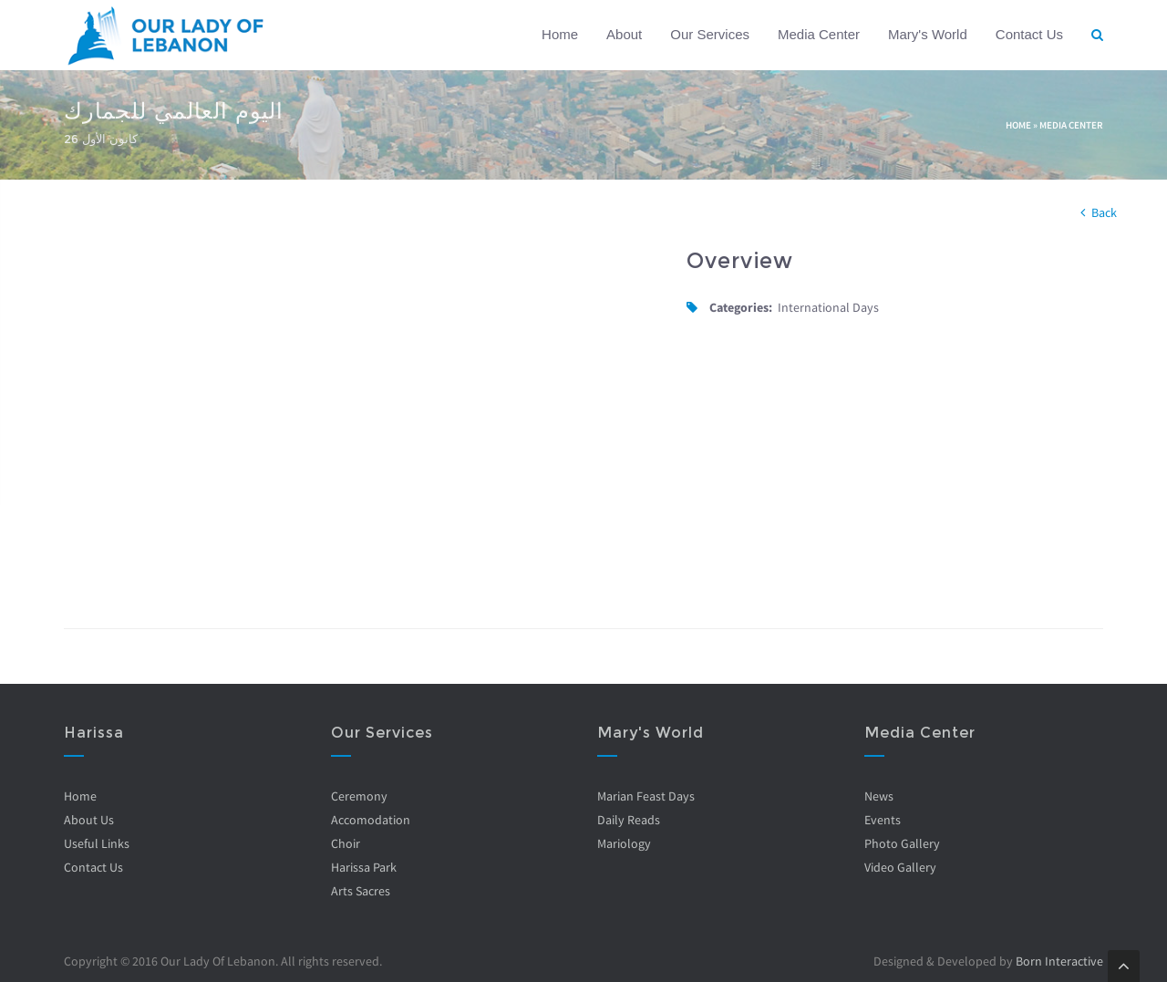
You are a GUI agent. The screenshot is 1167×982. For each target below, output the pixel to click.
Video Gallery (900, 867)
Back (1104, 212)
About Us (89, 819)
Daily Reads (628, 819)
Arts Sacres (360, 891)
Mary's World (927, 34)
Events (882, 819)
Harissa (94, 732)
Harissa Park (364, 867)
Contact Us (1029, 34)
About (624, 34)
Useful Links (96, 843)
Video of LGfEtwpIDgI (361, 415)
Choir (345, 843)
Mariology (624, 843)
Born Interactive (1059, 961)
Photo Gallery (902, 843)
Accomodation (370, 819)
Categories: (740, 307)
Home (560, 34)
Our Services (709, 34)
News (878, 796)
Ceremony (359, 796)
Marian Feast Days (646, 796)
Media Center (819, 34)
